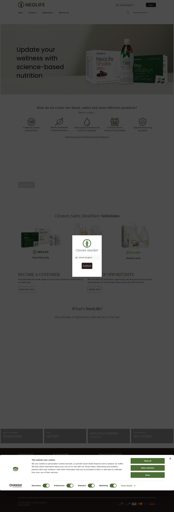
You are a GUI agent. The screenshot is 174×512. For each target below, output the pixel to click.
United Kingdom (83, 257)
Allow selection (147, 490)
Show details (126, 507)
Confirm (87, 266)
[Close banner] (170, 480)
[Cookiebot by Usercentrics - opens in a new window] (15, 507)
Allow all (147, 482)
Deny (147, 497)
